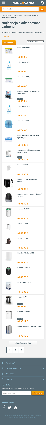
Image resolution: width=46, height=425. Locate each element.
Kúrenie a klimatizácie (31, 15)
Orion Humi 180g (23, 77)
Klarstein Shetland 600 (25, 253)
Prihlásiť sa (38, 393)
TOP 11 (20, 98)
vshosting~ (33, 417)
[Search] (42, 9)
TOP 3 (19, 157)
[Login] (42, 3)
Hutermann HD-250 (24, 282)
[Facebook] (4, 408)
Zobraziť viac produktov (23, 343)
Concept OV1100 (23, 209)
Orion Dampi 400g (23, 106)
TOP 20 (20, 319)
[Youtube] (16, 408)
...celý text (5, 36)
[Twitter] (10, 408)
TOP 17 (20, 304)
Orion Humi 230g (23, 47)
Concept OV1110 (23, 268)
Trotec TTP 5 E (22, 165)
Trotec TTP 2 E (22, 223)
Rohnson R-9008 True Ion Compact (29, 326)
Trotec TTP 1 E (22, 238)
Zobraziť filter (8, 43)
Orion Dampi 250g (23, 62)
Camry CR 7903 (22, 297)
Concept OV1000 (23, 312)
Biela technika (17, 15)
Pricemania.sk (6, 15)
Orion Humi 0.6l (23, 121)
